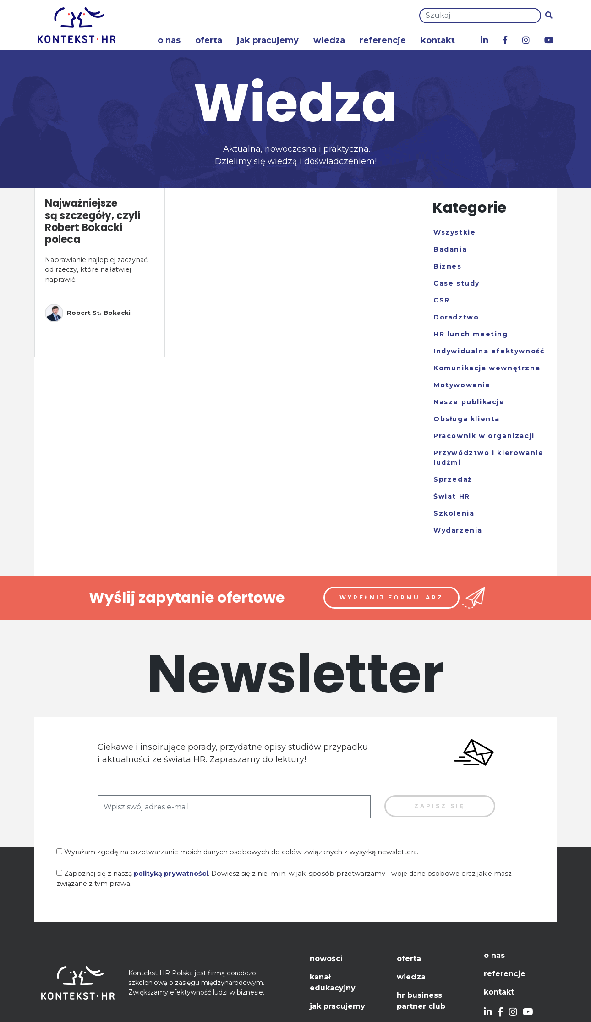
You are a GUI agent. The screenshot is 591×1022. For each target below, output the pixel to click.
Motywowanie (462, 385)
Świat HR (451, 496)
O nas (169, 40)
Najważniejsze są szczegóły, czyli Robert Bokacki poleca (92, 221)
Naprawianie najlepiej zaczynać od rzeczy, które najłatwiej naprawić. (96, 270)
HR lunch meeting (470, 334)
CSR (441, 300)
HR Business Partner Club (421, 1001)
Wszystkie (454, 232)
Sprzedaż (452, 479)
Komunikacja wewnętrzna (486, 368)
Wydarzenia (457, 530)
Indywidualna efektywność (488, 351)
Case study (456, 283)
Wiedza (329, 40)
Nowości (326, 958)
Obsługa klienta (466, 419)
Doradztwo (456, 317)
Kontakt (438, 40)
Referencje (383, 40)
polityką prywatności (171, 873)
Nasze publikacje (469, 402)
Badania (450, 249)
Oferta (208, 40)
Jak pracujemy (268, 40)
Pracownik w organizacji (484, 436)
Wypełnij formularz (391, 597)
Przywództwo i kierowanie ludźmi (488, 458)
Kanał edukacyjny (333, 982)
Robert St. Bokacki (88, 313)
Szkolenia (453, 513)
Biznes (447, 266)
